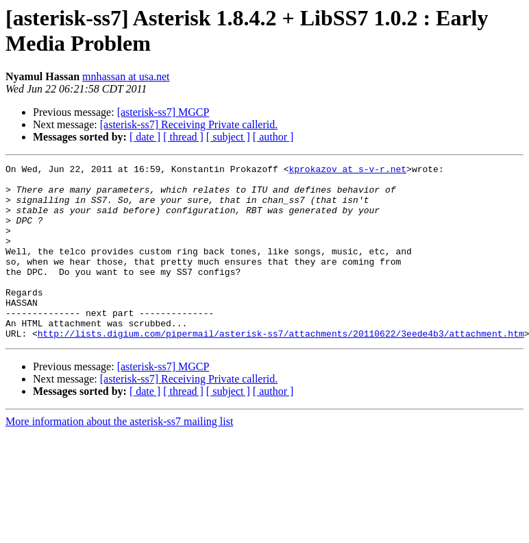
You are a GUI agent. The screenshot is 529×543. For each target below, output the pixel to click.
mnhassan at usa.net (126, 76)
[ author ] (273, 137)
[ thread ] (183, 137)
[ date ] (145, 137)
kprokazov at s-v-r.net (347, 171)
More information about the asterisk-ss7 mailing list (119, 456)
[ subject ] (228, 137)
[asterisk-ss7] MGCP (163, 112)
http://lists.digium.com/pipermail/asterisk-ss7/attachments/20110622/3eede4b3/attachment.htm (281, 368)
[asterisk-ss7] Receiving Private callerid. (189, 124)
